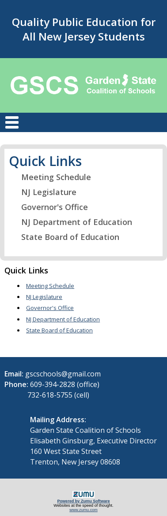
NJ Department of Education (71, 222)
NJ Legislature (43, 192)
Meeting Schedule (50, 177)
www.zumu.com (83, 510)
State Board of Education (64, 237)
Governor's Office (49, 207)
